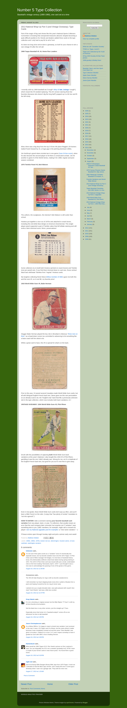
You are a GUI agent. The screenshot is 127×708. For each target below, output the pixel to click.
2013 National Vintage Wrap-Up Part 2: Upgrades (96, 193)
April (88, 216)
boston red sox (45, 541)
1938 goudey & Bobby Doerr (92, 60)
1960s (33, 541)
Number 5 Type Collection (39, 10)
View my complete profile (91, 39)
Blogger (85, 702)
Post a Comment (29, 675)
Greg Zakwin (30, 599)
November (90, 153)
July (88, 207)
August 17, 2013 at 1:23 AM (35, 671)
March (89, 219)
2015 (87, 142)
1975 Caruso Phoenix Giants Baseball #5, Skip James (96, 171)
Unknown (29, 551)
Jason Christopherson (33, 623)
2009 (87, 236)
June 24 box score (65, 153)
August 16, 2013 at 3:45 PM (35, 617)
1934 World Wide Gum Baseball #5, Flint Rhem (95, 198)
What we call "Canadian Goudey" (93, 46)
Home (50, 684)
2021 (87, 125)
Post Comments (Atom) (37, 688)
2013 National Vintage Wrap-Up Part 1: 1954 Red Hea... (96, 203)
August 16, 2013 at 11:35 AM (35, 568)
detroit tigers (55, 541)
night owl (29, 662)
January (89, 224)
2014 (87, 144)
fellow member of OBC (55, 277)
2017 (87, 136)
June (88, 210)
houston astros (64, 541)
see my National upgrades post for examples (42, 530)
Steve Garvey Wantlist (90, 78)
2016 (87, 139)
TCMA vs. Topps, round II (91, 49)
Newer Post (26, 684)
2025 (87, 113)
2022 (87, 122)
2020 (87, 128)
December (90, 150)
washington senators (34, 543)
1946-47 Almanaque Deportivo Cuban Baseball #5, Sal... (96, 165)
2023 (87, 119)
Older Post (73, 684)
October (89, 155)
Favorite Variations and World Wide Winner (96, 180)
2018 (87, 133)
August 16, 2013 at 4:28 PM (35, 637)
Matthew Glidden (91, 36)
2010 (87, 233)
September (90, 158)
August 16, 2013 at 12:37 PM (35, 593)
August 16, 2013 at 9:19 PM (35, 655)
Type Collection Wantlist (90, 72)
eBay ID (61, 89)
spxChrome (70, 702)
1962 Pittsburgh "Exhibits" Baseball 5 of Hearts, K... (95, 175)
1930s (28, 541)
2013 (87, 147)
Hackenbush (30, 644)
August (89, 161)
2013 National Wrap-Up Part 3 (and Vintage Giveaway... (96, 184)
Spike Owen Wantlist (89, 75)
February (90, 221)
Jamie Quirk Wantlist (89, 80)
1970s (38, 541)
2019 (87, 130)
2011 (87, 231)
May (88, 213)
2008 (87, 239)
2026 (87, 111)
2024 (87, 116)
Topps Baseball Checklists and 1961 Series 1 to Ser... (96, 189)
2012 (87, 228)
